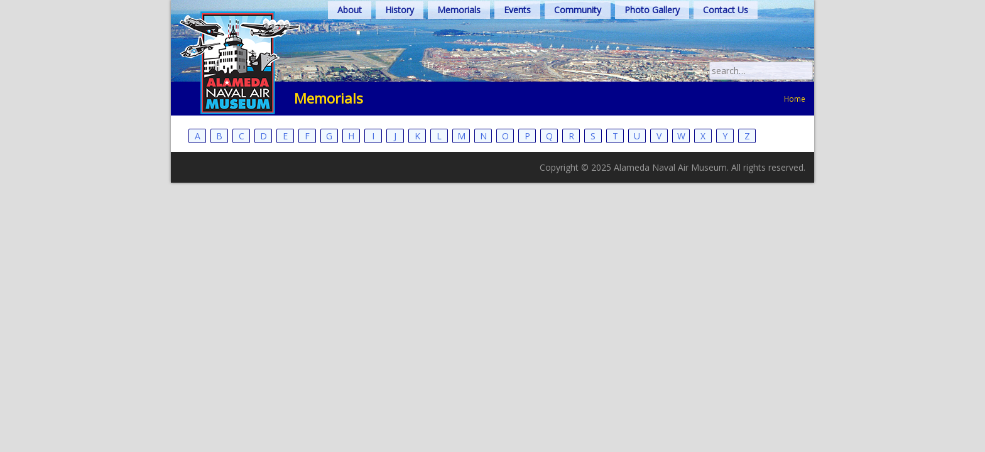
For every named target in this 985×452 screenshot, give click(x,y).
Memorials (459, 35)
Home (794, 124)
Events (517, 35)
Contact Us (725, 35)
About (349, 35)
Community (577, 35)
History (399, 35)
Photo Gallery (652, 35)
